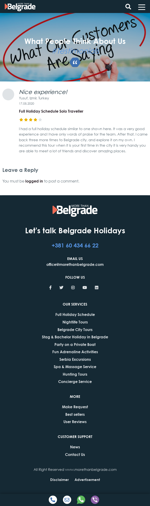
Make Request (75, 406)
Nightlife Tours (75, 322)
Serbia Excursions (75, 359)
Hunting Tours (75, 374)
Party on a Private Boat (75, 344)
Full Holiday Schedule (75, 314)
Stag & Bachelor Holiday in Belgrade (75, 337)
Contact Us (75, 454)
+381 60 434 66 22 (75, 245)
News (75, 447)
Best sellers (75, 414)
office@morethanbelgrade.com (75, 264)
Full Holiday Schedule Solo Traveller (51, 111)
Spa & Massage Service (75, 366)
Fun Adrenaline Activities (75, 351)
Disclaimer (59, 479)
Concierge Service (75, 381)
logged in (34, 181)
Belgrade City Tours (75, 329)
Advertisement (87, 479)
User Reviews (75, 421)
